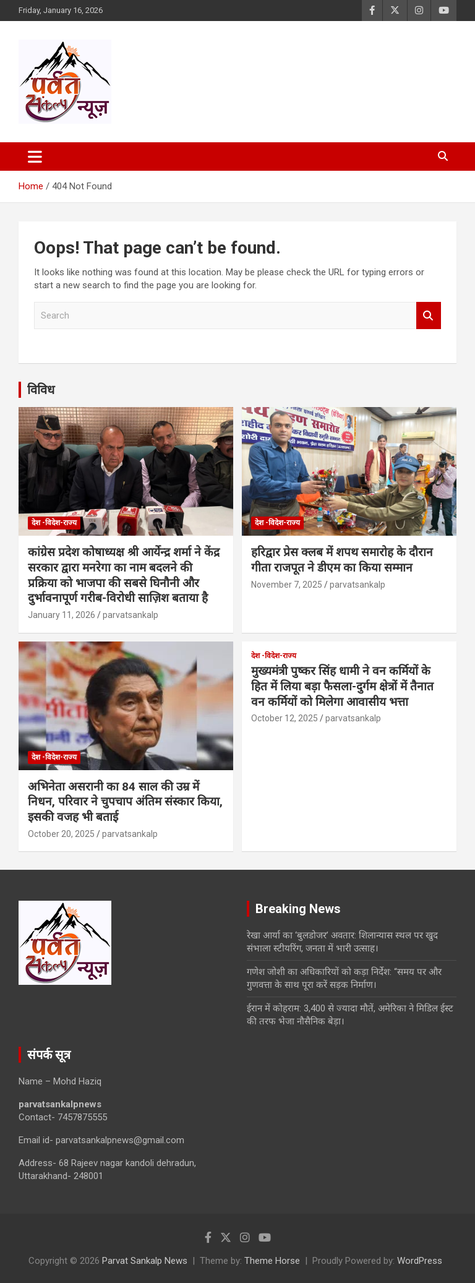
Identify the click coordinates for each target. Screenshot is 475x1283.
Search (428, 316)
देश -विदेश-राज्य (54, 522)
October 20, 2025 (61, 834)
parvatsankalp (130, 615)
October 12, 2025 (284, 718)
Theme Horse (272, 1260)
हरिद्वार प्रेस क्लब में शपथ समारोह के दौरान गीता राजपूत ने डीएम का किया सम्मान (342, 560)
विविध (40, 389)
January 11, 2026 (61, 615)
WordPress (419, 1260)
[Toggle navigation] (35, 156)
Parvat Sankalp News (144, 1260)
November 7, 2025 (286, 585)
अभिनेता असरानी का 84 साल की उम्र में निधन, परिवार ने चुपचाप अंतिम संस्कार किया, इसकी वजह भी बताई (125, 801)
